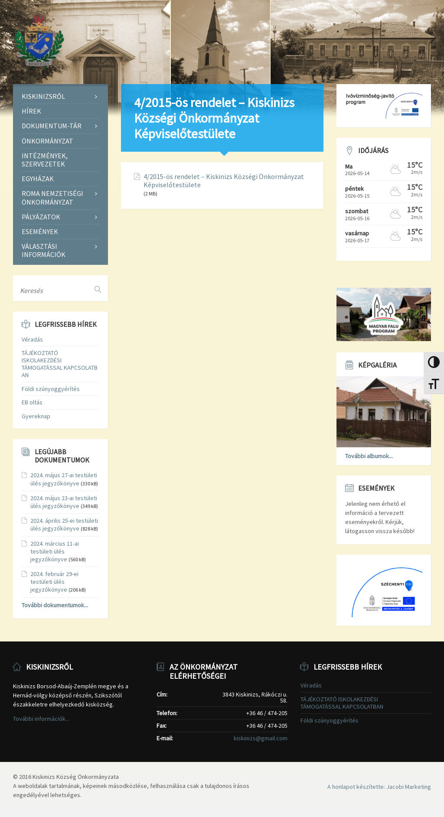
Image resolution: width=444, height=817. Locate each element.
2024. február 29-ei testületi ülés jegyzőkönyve (54, 581)
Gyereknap (36, 416)
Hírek (31, 111)
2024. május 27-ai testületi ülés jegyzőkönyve (63, 479)
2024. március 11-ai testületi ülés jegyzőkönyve (54, 551)
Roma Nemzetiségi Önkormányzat (52, 197)
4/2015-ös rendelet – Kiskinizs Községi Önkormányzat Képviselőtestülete (224, 181)
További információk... (41, 719)
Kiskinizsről (43, 96)
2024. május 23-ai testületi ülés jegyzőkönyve (63, 502)
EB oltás (32, 402)
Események (40, 231)
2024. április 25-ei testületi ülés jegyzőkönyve (64, 524)
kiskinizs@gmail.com (260, 738)
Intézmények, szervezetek (45, 159)
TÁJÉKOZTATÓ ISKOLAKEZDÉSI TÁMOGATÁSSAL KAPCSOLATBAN (60, 363)
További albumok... (369, 456)
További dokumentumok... (55, 605)
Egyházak (38, 178)
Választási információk (43, 250)
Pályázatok (41, 216)
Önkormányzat (47, 141)
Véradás (32, 339)
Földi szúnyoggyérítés (51, 389)
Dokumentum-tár (52, 125)
